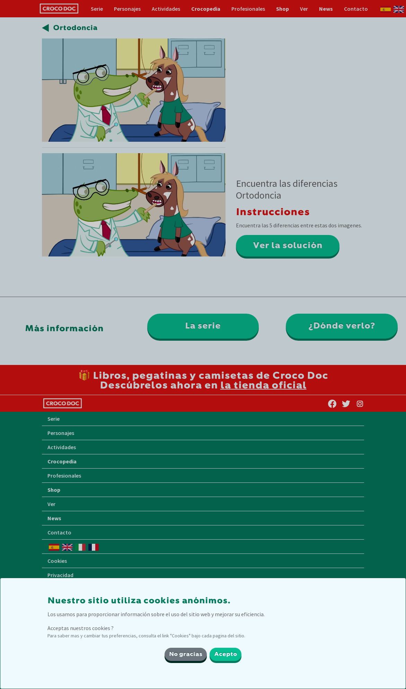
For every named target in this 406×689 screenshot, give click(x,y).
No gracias (185, 654)
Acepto (225, 654)
